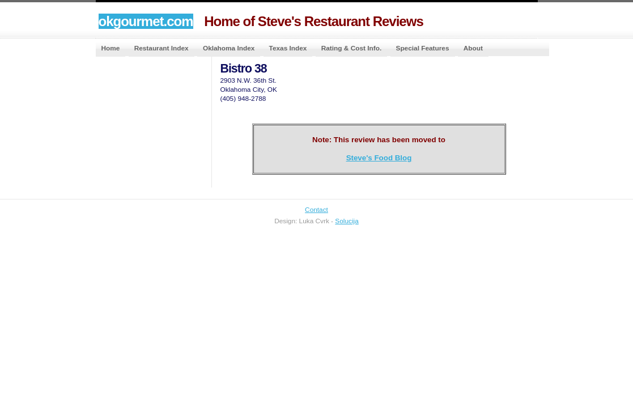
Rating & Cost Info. (351, 48)
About (473, 48)
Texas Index (288, 48)
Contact (316, 210)
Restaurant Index (161, 48)
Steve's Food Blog (379, 158)
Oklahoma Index (228, 48)
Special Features (422, 48)
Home (110, 48)
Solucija (346, 221)
